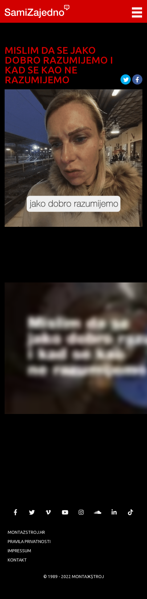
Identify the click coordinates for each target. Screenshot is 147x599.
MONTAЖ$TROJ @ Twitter (32, 512)
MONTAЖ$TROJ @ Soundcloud (97, 512)
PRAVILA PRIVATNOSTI (29, 541)
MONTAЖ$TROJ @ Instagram (81, 512)
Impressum (19, 551)
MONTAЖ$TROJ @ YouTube (64, 512)
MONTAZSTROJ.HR (26, 532)
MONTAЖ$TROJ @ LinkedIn (114, 512)
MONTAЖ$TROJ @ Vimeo (48, 512)
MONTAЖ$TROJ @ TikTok (130, 512)
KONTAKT (17, 560)
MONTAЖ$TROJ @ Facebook (15, 512)
